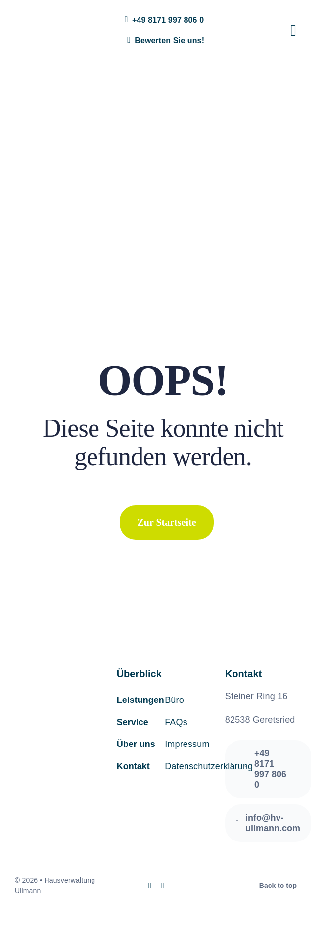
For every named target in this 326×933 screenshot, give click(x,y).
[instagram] (149, 885)
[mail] (163, 885)
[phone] (176, 885)
